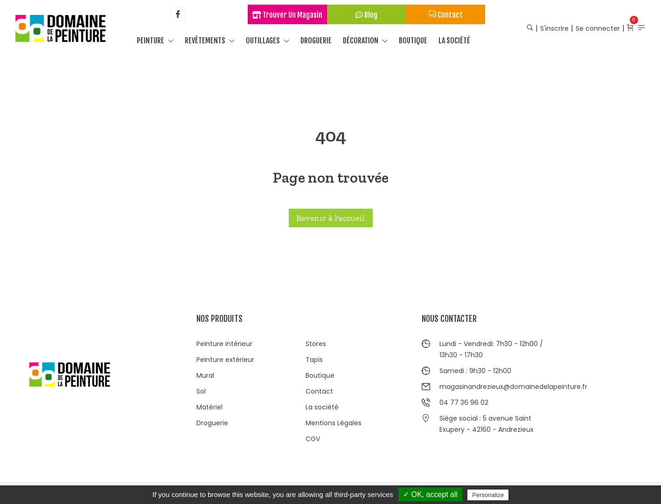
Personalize (488, 494)
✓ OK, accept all (430, 494)
